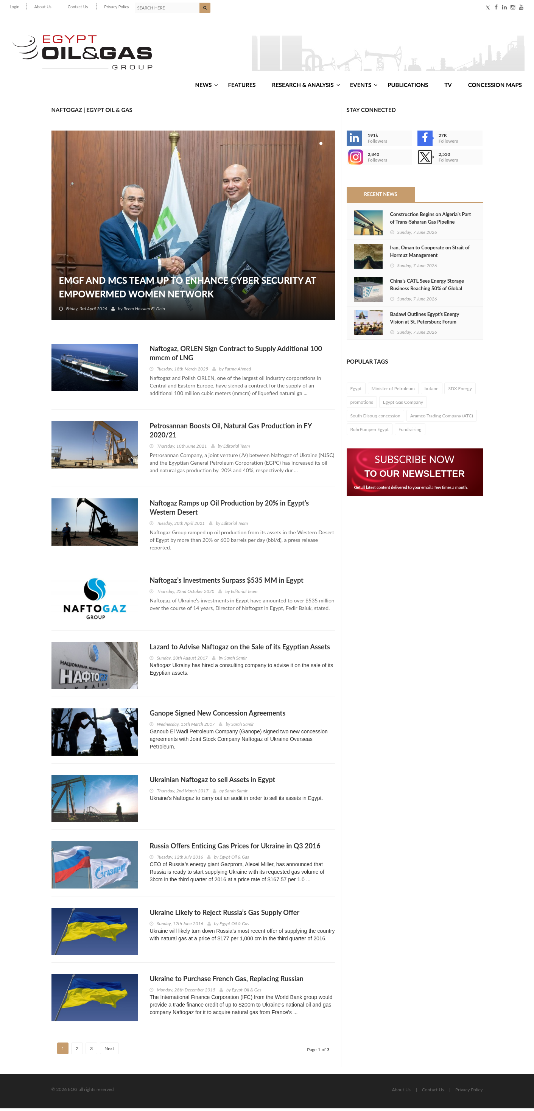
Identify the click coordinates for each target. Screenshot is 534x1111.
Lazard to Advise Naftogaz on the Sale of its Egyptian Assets (239, 649)
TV (447, 86)
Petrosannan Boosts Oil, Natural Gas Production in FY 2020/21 (230, 433)
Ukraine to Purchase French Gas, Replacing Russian (226, 981)
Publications (408, 86)
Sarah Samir (235, 660)
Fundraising (410, 432)
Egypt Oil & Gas (234, 859)
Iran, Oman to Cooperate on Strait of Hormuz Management (430, 254)
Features (241, 86)
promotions (361, 405)
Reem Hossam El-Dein (144, 311)
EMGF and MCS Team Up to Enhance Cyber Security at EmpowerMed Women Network (189, 289)
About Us (42, 6)
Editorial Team (236, 448)
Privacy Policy (116, 6)
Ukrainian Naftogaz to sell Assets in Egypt (212, 782)
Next (109, 1051)
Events (364, 86)
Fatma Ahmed (238, 371)
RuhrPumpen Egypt (369, 432)
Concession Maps (495, 86)
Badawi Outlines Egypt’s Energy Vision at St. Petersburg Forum (424, 320)
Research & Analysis (306, 86)
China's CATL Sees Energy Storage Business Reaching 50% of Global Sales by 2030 (427, 291)
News (206, 86)
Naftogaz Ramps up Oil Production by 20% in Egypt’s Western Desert (229, 510)
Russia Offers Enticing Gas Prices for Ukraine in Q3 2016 (234, 848)
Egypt (356, 391)
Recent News (380, 197)
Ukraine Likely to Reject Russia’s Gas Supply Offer (224, 915)
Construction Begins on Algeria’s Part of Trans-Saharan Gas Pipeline (430, 220)
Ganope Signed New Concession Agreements (217, 715)
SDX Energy (460, 391)
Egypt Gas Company (403, 405)
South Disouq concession (375, 418)
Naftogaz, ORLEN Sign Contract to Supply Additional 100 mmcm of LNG (235, 355)
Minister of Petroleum (393, 391)
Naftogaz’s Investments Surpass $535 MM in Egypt (226, 583)
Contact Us (78, 6)
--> (354, 159)
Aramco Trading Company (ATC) (441, 418)
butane (432, 391)
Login (15, 6)
